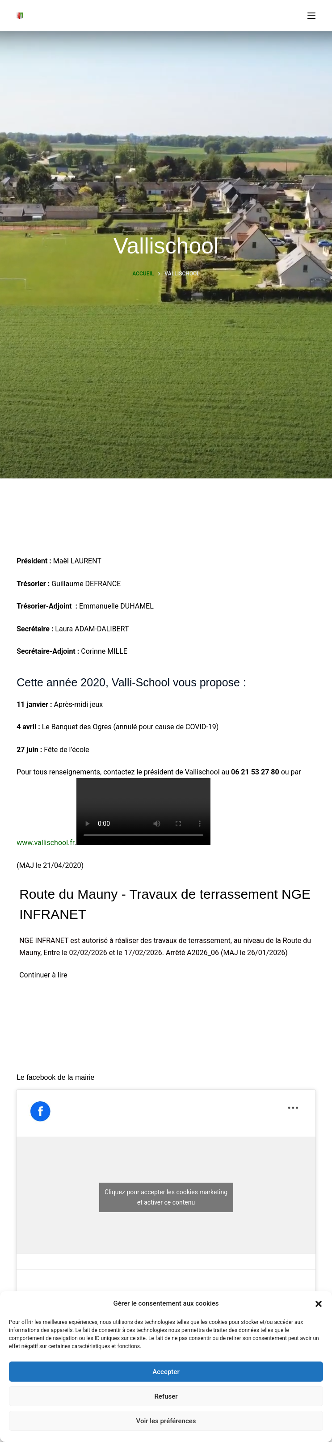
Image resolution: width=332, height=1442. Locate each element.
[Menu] (311, 16)
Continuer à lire (43, 975)
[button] (318, 1303)
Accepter (165, 1372)
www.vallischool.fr (45, 842)
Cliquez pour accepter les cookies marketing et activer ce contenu (166, 1197)
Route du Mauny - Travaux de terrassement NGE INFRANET (165, 904)
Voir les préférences (166, 1421)
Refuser (165, 1396)
